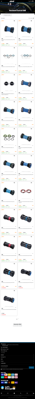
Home (9, 9)
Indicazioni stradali (5, 345)
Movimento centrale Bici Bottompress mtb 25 (26, 120)
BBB (25, 9)
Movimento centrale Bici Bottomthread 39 (8, 201)
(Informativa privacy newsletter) (18, 369)
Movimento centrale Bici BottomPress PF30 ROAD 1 (8, 40)
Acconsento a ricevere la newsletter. (12, 369)
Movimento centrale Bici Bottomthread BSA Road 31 (25, 148)
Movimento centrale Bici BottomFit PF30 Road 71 (26, 282)
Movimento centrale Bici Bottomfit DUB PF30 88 (9, 255)
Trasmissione (16, 9)
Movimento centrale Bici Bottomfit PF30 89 (25, 255)
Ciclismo (12, 9)
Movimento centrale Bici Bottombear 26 (8, 147)
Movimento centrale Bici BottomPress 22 (8, 120)
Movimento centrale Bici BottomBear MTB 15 (25, 66)
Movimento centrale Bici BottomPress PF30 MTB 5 (25, 40)
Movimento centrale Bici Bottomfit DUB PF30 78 (9, 228)
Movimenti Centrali (21, 9)
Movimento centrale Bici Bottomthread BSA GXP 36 (26, 175)
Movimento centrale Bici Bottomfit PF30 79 (25, 228)
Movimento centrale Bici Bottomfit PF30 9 (8, 282)
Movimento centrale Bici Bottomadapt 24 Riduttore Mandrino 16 (8, 94)
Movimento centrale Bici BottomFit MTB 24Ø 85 (9, 309)
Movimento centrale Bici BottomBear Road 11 (8, 66)
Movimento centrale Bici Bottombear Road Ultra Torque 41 (26, 202)
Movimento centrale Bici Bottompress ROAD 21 (26, 93)
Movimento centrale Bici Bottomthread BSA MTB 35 (9, 175)
